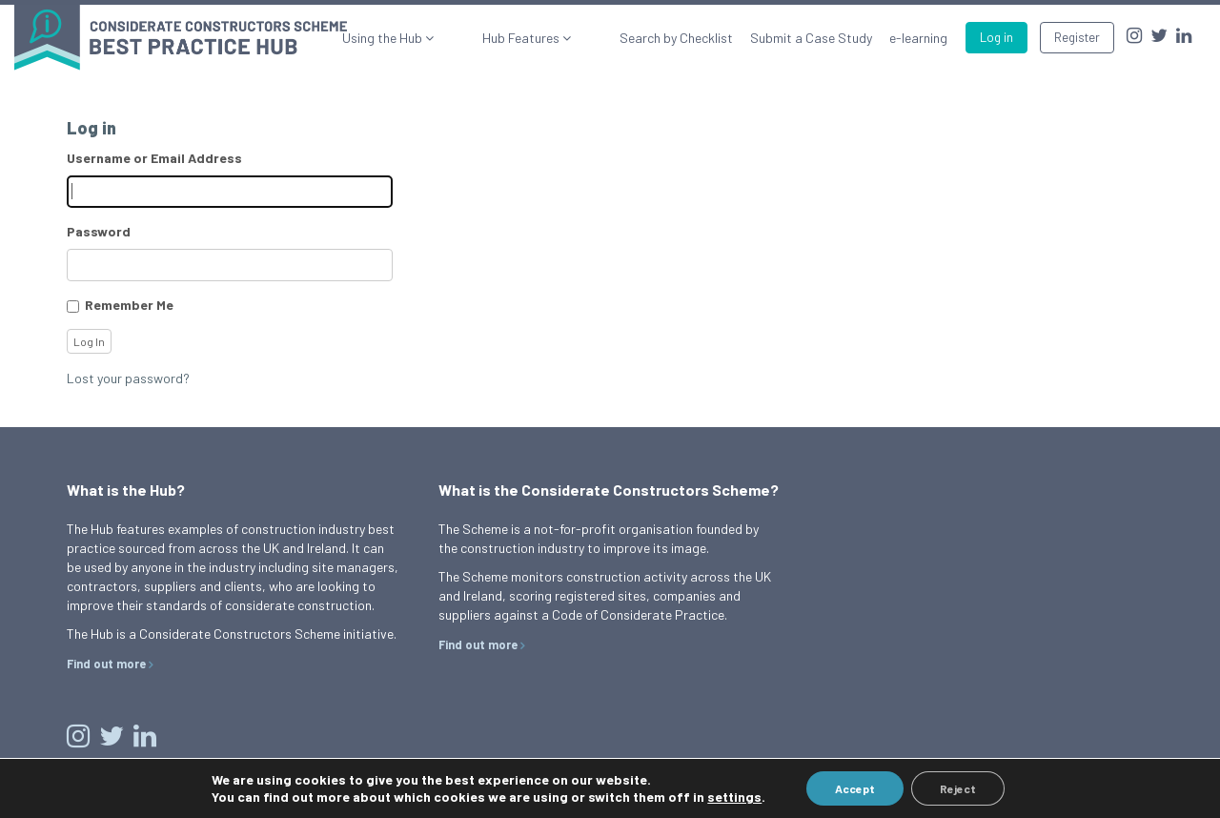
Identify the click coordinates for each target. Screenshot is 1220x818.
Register (1077, 37)
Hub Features (554, 38)
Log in (996, 37)
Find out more (106, 663)
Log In (89, 341)
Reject (958, 788)
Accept (855, 788)
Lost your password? (128, 378)
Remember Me (129, 305)
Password (99, 231)
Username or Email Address (154, 158)
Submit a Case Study (811, 38)
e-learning (918, 38)
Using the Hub (446, 38)
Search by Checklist (676, 38)
